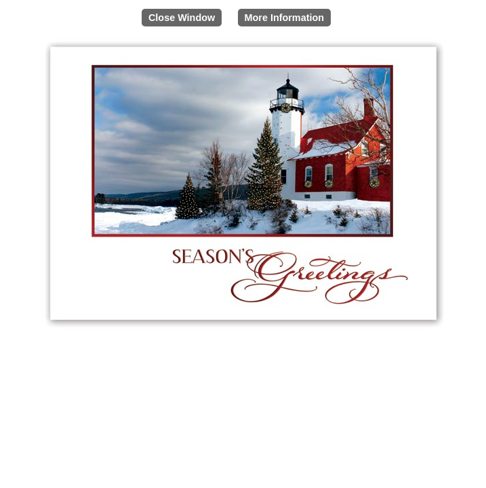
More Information (285, 17)
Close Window (181, 17)
